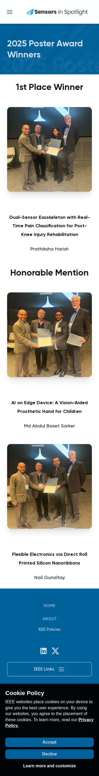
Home (49, 605)
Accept (49, 742)
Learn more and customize (49, 766)
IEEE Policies (50, 629)
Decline (49, 754)
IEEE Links (49, 669)
